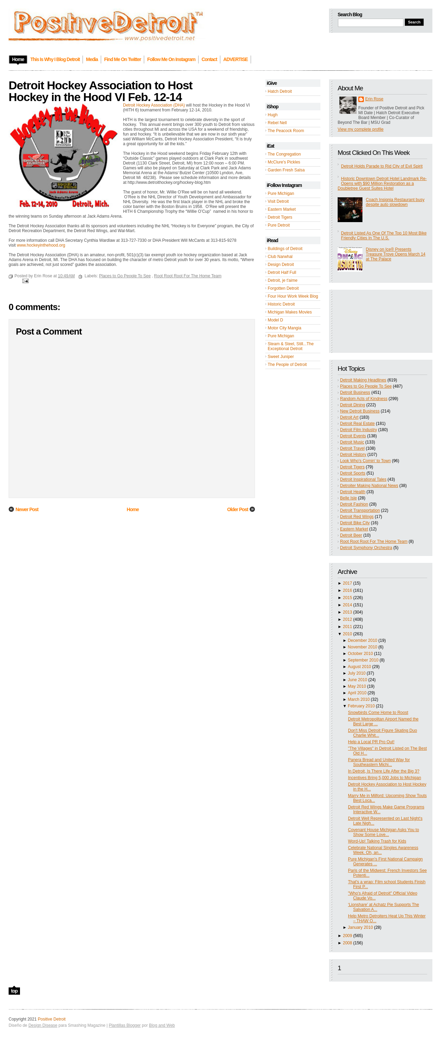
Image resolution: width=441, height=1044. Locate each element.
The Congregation (284, 154)
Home (133, 509)
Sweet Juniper (281, 356)
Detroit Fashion (354, 504)
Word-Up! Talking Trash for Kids (377, 841)
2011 (347, 626)
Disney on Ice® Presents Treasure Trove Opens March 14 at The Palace (395, 254)
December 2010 (362, 640)
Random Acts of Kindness (363, 398)
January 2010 (360, 927)
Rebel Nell (277, 122)
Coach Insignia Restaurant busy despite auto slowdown (395, 202)
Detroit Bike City (355, 522)
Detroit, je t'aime (282, 280)
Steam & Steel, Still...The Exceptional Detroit (291, 346)
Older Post (237, 509)
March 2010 (359, 699)
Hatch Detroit (280, 91)
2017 (347, 583)
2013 (347, 612)
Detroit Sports (352, 473)
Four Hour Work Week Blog (293, 296)
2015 (347, 597)
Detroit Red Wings (356, 516)
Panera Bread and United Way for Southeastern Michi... (379, 762)
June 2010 (357, 679)
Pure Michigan (281, 193)
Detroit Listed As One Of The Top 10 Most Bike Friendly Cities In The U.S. (384, 235)
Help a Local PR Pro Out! (371, 741)
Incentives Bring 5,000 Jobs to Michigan (384, 777)
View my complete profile (360, 129)
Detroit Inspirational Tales (363, 479)
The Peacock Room (286, 130)
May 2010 (357, 686)
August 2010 (359, 666)
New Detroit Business (360, 411)
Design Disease (42, 1025)
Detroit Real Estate (357, 423)
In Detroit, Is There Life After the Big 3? (383, 771)
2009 (347, 935)
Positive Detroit (52, 1019)
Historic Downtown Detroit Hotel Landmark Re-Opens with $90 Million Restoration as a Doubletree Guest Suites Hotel (382, 183)
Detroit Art (349, 417)
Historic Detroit (281, 304)
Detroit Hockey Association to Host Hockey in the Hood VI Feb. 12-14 (100, 91)
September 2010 (363, 660)
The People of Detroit (287, 364)
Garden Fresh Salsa (286, 170)
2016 (347, 590)
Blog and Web (162, 1025)
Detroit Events (353, 436)
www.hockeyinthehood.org (41, 245)
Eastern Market (282, 209)
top (14, 991)
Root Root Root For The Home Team (374, 541)
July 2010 (357, 673)
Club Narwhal (280, 256)
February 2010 (361, 706)
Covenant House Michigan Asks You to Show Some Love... (383, 832)
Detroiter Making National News (369, 485)
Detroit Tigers (280, 217)
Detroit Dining (352, 404)
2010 (347, 634)
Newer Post (27, 509)
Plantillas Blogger (125, 1025)
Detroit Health (352, 491)
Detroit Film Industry (358, 429)
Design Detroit (281, 264)
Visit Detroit (278, 201)
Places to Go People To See (366, 386)
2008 (347, 943)
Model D (275, 320)
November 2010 (362, 647)
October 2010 (360, 653)
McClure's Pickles (284, 162)
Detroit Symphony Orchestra (366, 547)
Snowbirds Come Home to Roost (378, 712)
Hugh (273, 114)
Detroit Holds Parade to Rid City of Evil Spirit (382, 166)
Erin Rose (374, 99)
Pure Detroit (279, 225)
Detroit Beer (351, 535)
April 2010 (357, 692)
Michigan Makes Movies (290, 312)
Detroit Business (355, 392)
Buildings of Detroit (285, 248)
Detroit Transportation (360, 510)
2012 (347, 619)
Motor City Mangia (284, 328)
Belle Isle (348, 498)
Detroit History (353, 454)
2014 (347, 605)
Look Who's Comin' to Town (365, 460)
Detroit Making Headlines (363, 380)
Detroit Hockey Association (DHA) (154, 105)
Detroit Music (352, 442)
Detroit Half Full (282, 272)
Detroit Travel (352, 448)
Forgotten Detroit (283, 288)
